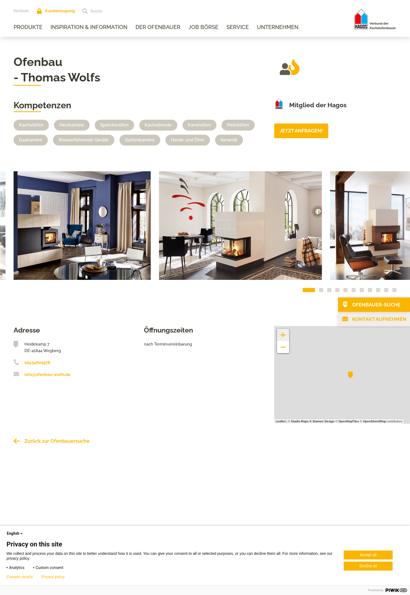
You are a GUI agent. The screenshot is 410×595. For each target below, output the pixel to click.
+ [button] (283, 332)
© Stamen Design (322, 421)
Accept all (368, 555)
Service (237, 27)
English (15, 533)
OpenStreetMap (374, 421)
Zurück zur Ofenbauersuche (57, 441)
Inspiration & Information (89, 27)
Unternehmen (277, 27)
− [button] (283, 344)
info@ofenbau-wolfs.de (47, 374)
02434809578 (37, 362)
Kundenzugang (60, 10)
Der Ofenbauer (157, 27)
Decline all (368, 566)
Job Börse (203, 27)
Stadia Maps (299, 421)
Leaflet (281, 421)
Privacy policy (53, 577)
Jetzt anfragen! (301, 131)
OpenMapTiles (348, 421)
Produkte (28, 27)
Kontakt (21, 10)
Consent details (20, 577)
